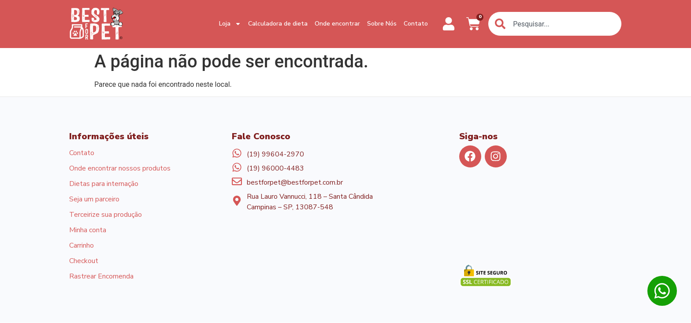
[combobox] (555, 23)
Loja (230, 24)
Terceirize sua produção (105, 215)
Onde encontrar (337, 23)
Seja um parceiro (94, 199)
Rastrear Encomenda (101, 277)
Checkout (83, 261)
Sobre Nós (382, 23)
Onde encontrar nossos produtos (120, 168)
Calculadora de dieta (278, 23)
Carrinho (81, 246)
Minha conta (87, 230)
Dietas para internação (103, 184)
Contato (416, 23)
